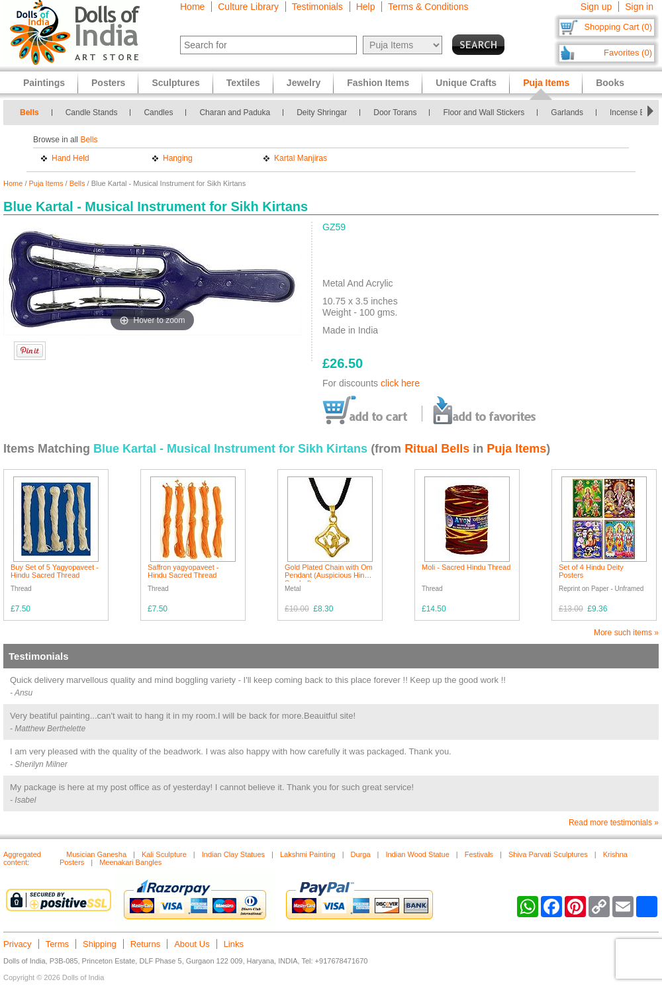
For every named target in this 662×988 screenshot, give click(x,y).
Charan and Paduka (234, 112)
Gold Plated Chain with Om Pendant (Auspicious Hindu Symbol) (329, 575)
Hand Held (70, 158)
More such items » (626, 632)
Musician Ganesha (96, 854)
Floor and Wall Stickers (483, 112)
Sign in (639, 6)
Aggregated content (22, 858)
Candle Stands (92, 112)
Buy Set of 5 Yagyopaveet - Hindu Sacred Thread (55, 571)
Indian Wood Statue (417, 854)
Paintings (44, 82)
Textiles (243, 82)
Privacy (17, 944)
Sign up (596, 6)
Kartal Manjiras (300, 158)
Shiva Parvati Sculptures (548, 854)
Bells (29, 112)
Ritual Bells (436, 448)
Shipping (100, 944)
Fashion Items (378, 82)
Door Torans (394, 112)
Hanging (178, 158)
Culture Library (248, 6)
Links (234, 944)
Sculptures (175, 82)
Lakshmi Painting (308, 854)
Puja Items (46, 183)
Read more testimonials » (614, 822)
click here (400, 383)
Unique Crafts (466, 82)
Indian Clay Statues (233, 854)
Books (610, 82)
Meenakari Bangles (130, 862)
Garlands (567, 112)
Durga (361, 854)
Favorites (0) (628, 53)
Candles (158, 112)
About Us (191, 944)
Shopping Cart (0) (618, 27)
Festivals (479, 854)
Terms (57, 944)
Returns (145, 944)
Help (365, 6)
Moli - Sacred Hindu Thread (466, 567)
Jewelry (303, 82)
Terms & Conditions (428, 6)
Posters (108, 82)
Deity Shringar (322, 112)
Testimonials (317, 6)
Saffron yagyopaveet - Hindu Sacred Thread (183, 571)
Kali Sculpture (164, 854)
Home (192, 6)
